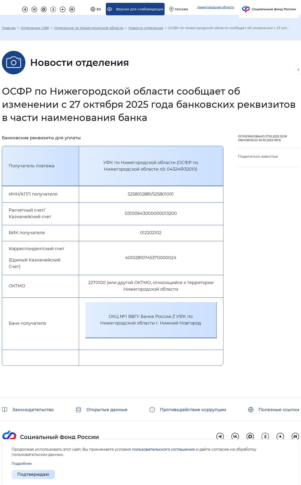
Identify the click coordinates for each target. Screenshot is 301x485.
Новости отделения (145, 28)
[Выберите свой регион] (230, 10)
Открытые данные (106, 410)
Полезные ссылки (278, 410)
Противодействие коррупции (193, 410)
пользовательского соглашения (163, 449)
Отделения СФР (35, 28)
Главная (9, 28)
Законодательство (33, 410)
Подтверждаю (33, 474)
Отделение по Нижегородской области (88, 28)
